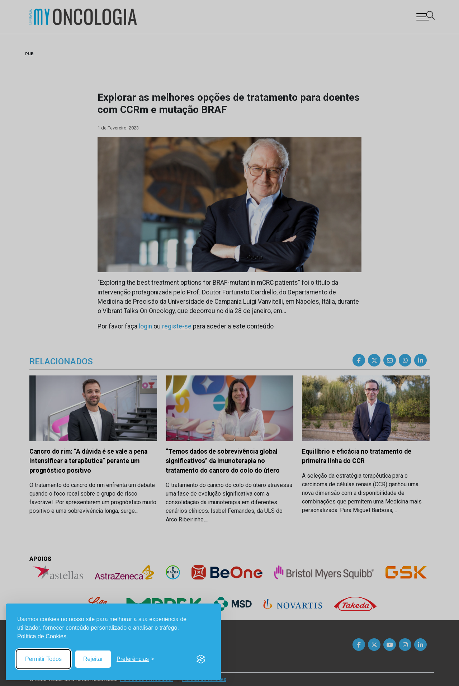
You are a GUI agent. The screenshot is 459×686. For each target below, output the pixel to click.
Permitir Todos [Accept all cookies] (43, 659)
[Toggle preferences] (135, 659)
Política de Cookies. (42, 636)
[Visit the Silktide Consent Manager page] (200, 659)
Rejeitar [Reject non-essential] (93, 659)
